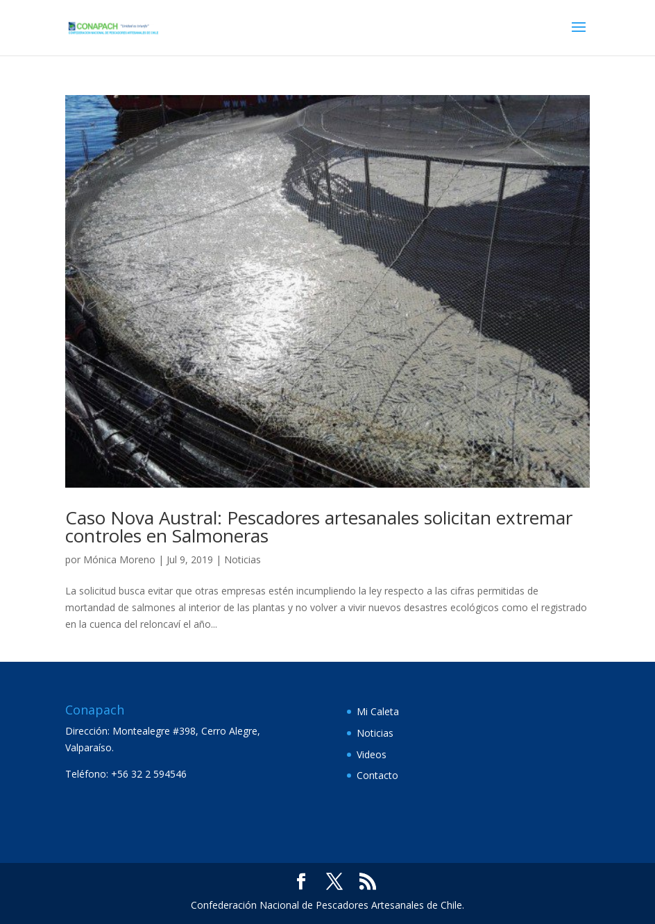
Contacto (377, 775)
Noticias (242, 559)
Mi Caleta (378, 711)
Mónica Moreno (119, 559)
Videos (371, 754)
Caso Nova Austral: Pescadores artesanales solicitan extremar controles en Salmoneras (318, 526)
